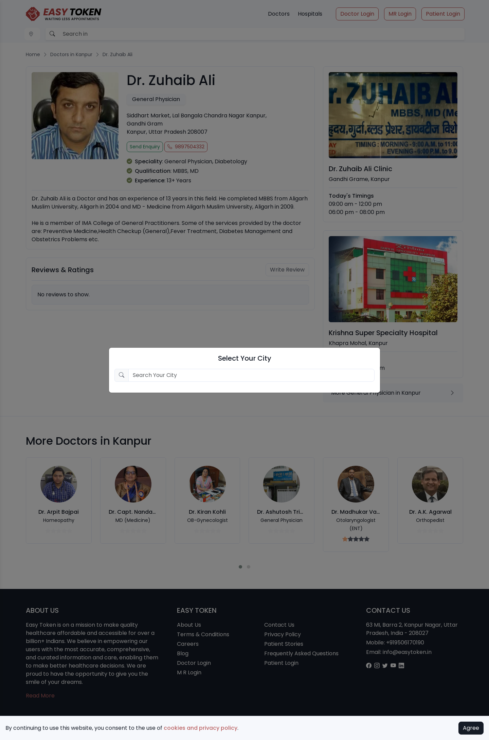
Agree (471, 728)
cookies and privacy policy (200, 728)
